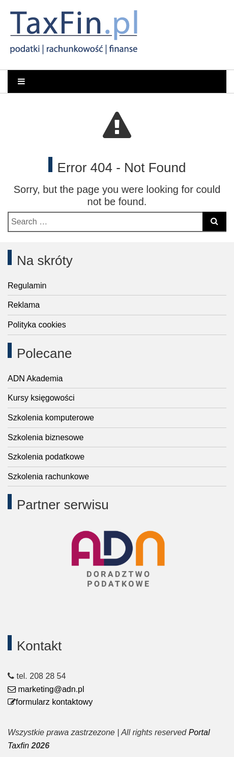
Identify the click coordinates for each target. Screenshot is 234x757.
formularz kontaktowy (50, 702)
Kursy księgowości (41, 397)
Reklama (24, 305)
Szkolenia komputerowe (51, 417)
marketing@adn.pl (46, 689)
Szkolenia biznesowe (45, 437)
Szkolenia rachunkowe (48, 476)
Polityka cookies (37, 324)
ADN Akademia (35, 378)
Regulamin (27, 285)
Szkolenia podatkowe (46, 456)
